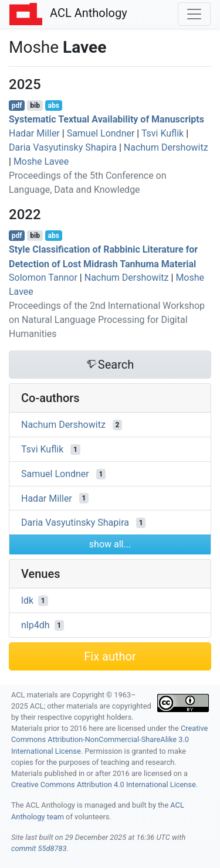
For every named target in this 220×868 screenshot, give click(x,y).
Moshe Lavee (41, 161)
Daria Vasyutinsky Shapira (63, 147)
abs (53, 105)
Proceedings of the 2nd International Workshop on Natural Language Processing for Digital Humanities (107, 319)
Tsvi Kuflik (162, 133)
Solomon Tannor (43, 277)
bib (35, 105)
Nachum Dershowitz (166, 147)
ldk (27, 600)
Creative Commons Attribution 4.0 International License (103, 784)
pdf (17, 105)
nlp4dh (35, 625)
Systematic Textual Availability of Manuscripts (106, 119)
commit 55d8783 (38, 848)
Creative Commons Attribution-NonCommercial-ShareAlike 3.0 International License (109, 739)
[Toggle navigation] (194, 14)
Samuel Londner (101, 133)
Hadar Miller (34, 133)
